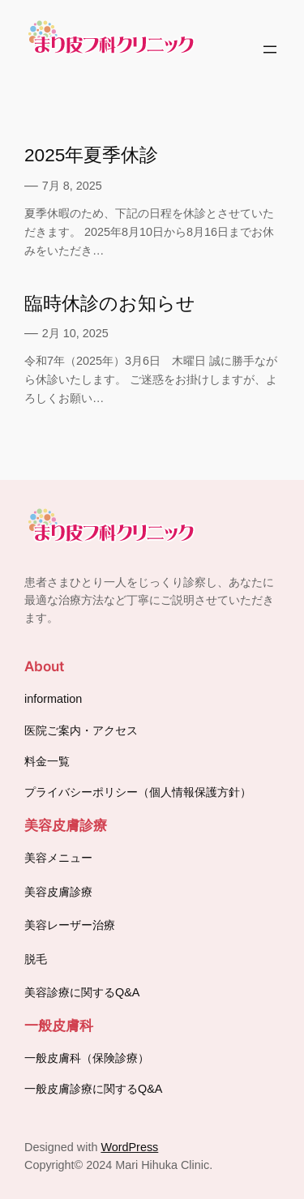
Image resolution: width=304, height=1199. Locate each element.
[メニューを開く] (270, 49)
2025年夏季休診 (91, 154)
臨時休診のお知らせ (109, 303)
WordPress (129, 1147)
